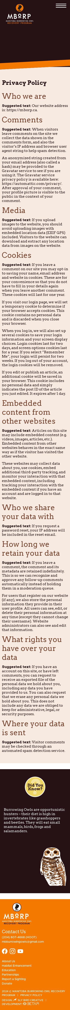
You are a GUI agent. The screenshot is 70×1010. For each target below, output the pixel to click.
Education (9, 970)
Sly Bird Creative (28, 1000)
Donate (7, 983)
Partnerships (10, 974)
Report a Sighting (14, 979)
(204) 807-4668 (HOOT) (19, 937)
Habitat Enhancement (17, 965)
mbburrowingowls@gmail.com (23, 941)
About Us (8, 961)
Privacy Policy (31, 995)
